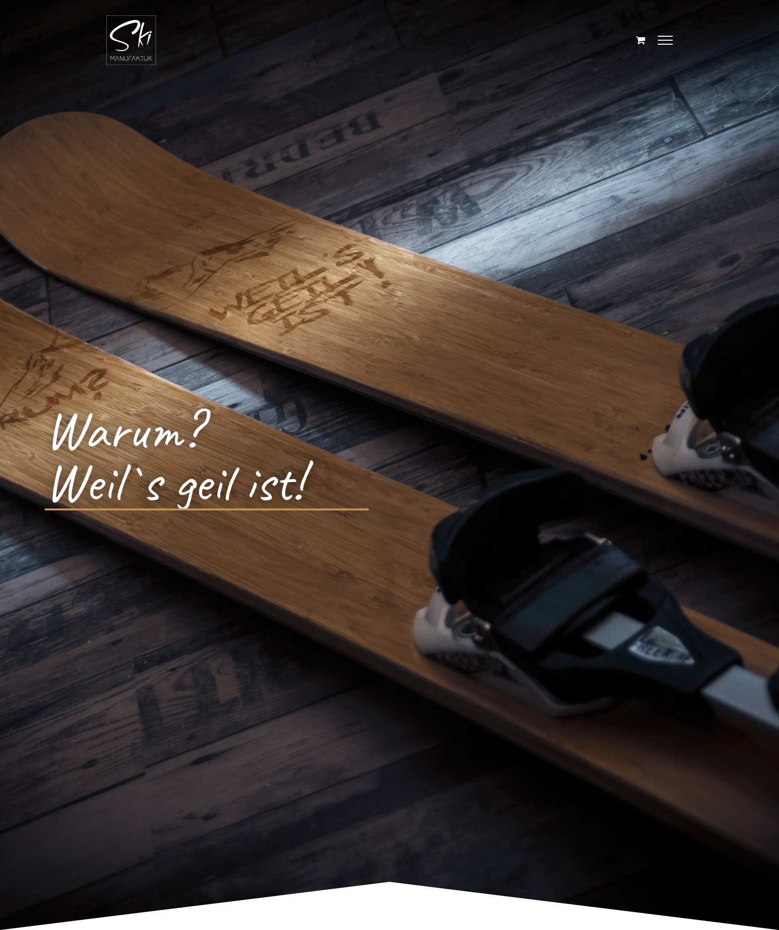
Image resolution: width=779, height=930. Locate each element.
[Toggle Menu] (665, 40)
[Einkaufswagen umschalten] (640, 40)
